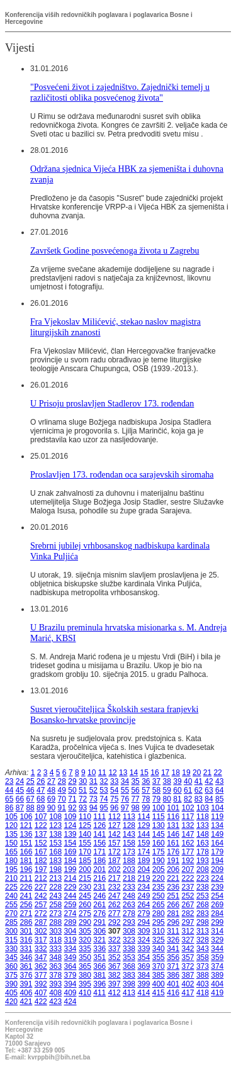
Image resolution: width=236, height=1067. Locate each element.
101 (173, 807)
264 (143, 904)
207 (188, 869)
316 (26, 940)
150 (11, 843)
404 (217, 984)
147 (188, 834)
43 (219, 781)
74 (103, 799)
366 (99, 966)
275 (85, 913)
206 (173, 869)
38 (167, 781)
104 (217, 807)
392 (41, 984)
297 (188, 922)
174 (143, 851)
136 (26, 834)
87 (20, 807)
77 (135, 799)
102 (188, 807)
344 (217, 948)
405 (11, 992)
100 (158, 807)
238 (202, 887)
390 (11, 984)
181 (26, 860)
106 (26, 816)
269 (217, 904)
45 (20, 790)
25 (30, 781)
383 (129, 975)
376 (26, 975)
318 (55, 940)
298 (202, 922)
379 (70, 975)
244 (70, 895)
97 (125, 807)
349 (70, 957)
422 (41, 1001)
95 (103, 807)
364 (70, 966)
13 (123, 772)
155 (85, 843)
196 (26, 869)
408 (55, 992)
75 (114, 799)
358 (202, 957)
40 (188, 781)
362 (41, 966)
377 (41, 975)
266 (173, 904)
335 (85, 948)
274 (70, 913)
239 (217, 887)
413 (129, 992)
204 (143, 869)
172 (114, 851)
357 (188, 957)
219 (143, 878)
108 (55, 816)
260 (85, 904)
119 (217, 816)
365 (85, 966)
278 (129, 913)
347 (41, 957)
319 (70, 940)
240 (11, 895)
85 (219, 799)
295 (158, 922)
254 (217, 895)
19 (186, 772)
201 (99, 869)
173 (129, 851)
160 (158, 843)
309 (143, 931)
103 (202, 807)
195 (11, 869)
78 (146, 799)
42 (209, 781)
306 (99, 931)
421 (26, 1001)
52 (93, 790)
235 (158, 887)
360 (11, 966)
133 (202, 825)
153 (55, 843)
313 (202, 931)
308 (129, 931)
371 (173, 966)
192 (188, 860)
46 (30, 790)
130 (158, 825)
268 (202, 904)
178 (202, 851)
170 (85, 851)
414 (143, 992)
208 (202, 869)
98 (135, 807)
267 (188, 904)
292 (114, 922)
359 (217, 957)
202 (114, 869)
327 (188, 940)
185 (85, 860)
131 (173, 825)
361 (26, 966)
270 (11, 913)
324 (143, 940)
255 (11, 904)
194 (217, 860)
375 (11, 975)
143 (129, 834)
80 (167, 799)
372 (188, 966)
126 (99, 825)
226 (26, 887)
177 (188, 851)
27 (51, 781)
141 (99, 834)
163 (202, 843)
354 (143, 957)
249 (143, 895)
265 (158, 904)
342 (188, 948)
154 (70, 843)
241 (26, 895)
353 (129, 957)
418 (202, 992)
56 (135, 790)
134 (217, 825)
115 (158, 816)
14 (134, 772)
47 (41, 790)
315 (11, 940)
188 (129, 860)
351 (99, 957)
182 (41, 860)
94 (93, 807)
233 (129, 887)
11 (102, 772)
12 (112, 772)
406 (26, 992)
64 (219, 790)
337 (114, 948)
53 (103, 790)
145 (158, 834)
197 (41, 869)
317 (41, 940)
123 (55, 825)
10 (91, 772)
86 (9, 807)
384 (143, 975)
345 (11, 957)
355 (158, 957)
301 (26, 931)
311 (173, 931)
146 (173, 834)
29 (72, 781)
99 (146, 807)
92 (72, 807)
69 (51, 799)
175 (158, 851)
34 (125, 781)
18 (176, 772)
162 (188, 843)
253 (202, 895)
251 (173, 895)
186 (99, 860)
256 (26, 904)
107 (41, 816)
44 (9, 790)
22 (217, 772)
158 (129, 843)
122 (41, 825)
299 (217, 922)
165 (11, 851)
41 (198, 781)
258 (55, 904)
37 (156, 781)
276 (99, 913)
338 (129, 948)
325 (158, 940)
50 (72, 790)
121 (26, 825)
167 (41, 851)
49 (62, 790)
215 (85, 878)
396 (99, 984)
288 (55, 922)
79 (156, 799)
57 (146, 790)
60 (177, 790)
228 (55, 887)
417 (188, 992)
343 (202, 948)
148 (202, 834)
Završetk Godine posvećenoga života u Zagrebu (114, 250)
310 (158, 931)
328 (202, 940)
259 (70, 904)
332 (41, 948)
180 (11, 860)
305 (85, 931)
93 (83, 807)
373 (202, 966)
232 (114, 887)
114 (143, 816)
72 (83, 799)
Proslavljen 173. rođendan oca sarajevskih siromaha (121, 474)
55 (125, 790)
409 (70, 992)
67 (30, 799)
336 (99, 948)
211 (26, 878)
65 (9, 799)
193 (202, 860)
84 (209, 799)
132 (188, 825)
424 (70, 1001)
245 (85, 895)
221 (173, 878)
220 (158, 878)
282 (188, 913)
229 (70, 887)
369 (143, 966)
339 (143, 948)
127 (114, 825)
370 (158, 966)
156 (99, 843)
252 (188, 895)
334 (70, 948)
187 (114, 860)
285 (11, 922)
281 (173, 913)
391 (26, 984)
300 (11, 931)
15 (144, 772)
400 (158, 984)
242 (41, 895)
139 (70, 834)
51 (83, 790)
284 (217, 913)
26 (41, 781)
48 (51, 790)
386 (173, 975)
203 (129, 869)
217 (114, 878)
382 (114, 975)
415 (158, 992)
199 (70, 869)
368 (129, 966)
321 (99, 940)
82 (188, 799)
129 (143, 825)
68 (41, 799)
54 (114, 790)
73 (93, 799)
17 (165, 772)
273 (55, 913)
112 (114, 816)
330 (11, 948)
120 (11, 825)
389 (217, 975)
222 (188, 878)
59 (167, 790)
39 (177, 781)
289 (70, 922)
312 (188, 931)
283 (202, 913)
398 (129, 984)
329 (217, 940)
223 (202, 878)
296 (173, 922)
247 (114, 895)
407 (41, 992)
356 (173, 957)
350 (85, 957)
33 (114, 781)
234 (143, 887)
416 (173, 992)
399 (143, 984)
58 (156, 790)
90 (51, 807)
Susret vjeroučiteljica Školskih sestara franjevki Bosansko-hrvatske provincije (114, 714)
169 (70, 851)
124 (70, 825)
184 (70, 860)
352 (114, 957)
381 (99, 975)
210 (11, 878)
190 (158, 860)
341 (173, 948)
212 (41, 878)
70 (62, 799)
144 (143, 834)
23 (9, 781)
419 (217, 992)
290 (85, 922)
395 (85, 984)
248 (129, 895)
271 (26, 913)
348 (55, 957)
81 (177, 799)
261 (99, 904)
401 (173, 984)
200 (85, 869)
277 (114, 913)
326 (173, 940)
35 (135, 781)
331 (26, 948)
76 (125, 799)
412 (114, 992)
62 (198, 790)
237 (188, 887)
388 (202, 975)
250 (158, 895)
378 (55, 975)
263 (129, 904)
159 (143, 843)
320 (85, 940)
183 (55, 860)
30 (83, 781)
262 (114, 904)
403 (202, 984)
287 (41, 922)
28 (62, 781)
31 (93, 781)
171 (99, 851)
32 (103, 781)
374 (217, 966)
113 (129, 816)
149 (217, 834)
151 (26, 843)
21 (207, 772)
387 (188, 975)
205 (158, 869)
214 (70, 878)
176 (173, 851)
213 (55, 878)
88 (30, 807)
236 (173, 887)
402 (188, 984)
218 (129, 878)
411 (99, 992)
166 (26, 851)
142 (114, 834)
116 (173, 816)
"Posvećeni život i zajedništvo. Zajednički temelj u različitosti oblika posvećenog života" (120, 92)
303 (55, 931)
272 (41, 913)
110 (85, 816)
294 (143, 922)
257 (41, 904)
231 (99, 887)
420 (11, 1001)
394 (70, 984)
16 (154, 772)
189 (143, 860)
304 (70, 931)
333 (55, 948)
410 (85, 992)
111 (99, 816)
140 (85, 834)
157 (114, 843)
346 (26, 957)
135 (11, 834)
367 (114, 966)
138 (55, 834)
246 (99, 895)
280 (158, 913)
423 (55, 1001)
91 (62, 807)
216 (99, 878)
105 (11, 816)
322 (114, 940)
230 (85, 887)
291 (99, 922)
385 (158, 975)
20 (197, 772)
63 (209, 790)
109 (70, 816)
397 (114, 984)
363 (55, 966)
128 (129, 825)
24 (20, 781)
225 (11, 887)
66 (20, 799)
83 (198, 799)
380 (85, 975)
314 (217, 931)
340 (158, 948)
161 (173, 843)
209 (217, 869)
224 (217, 878)
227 (41, 887)
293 (129, 922)
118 (202, 816)
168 (55, 851)
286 (26, 922)
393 (55, 984)
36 (146, 781)
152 (41, 843)
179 (217, 851)
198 (55, 869)
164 (217, 843)
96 (114, 807)
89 (41, 807)
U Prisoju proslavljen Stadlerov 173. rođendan (112, 403)
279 (143, 913)
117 (188, 816)
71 (72, 799)
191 (173, 860)
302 (41, 931)
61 (188, 790)
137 (41, 834)
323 (129, 940)
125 (85, 825)
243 (55, 895)
